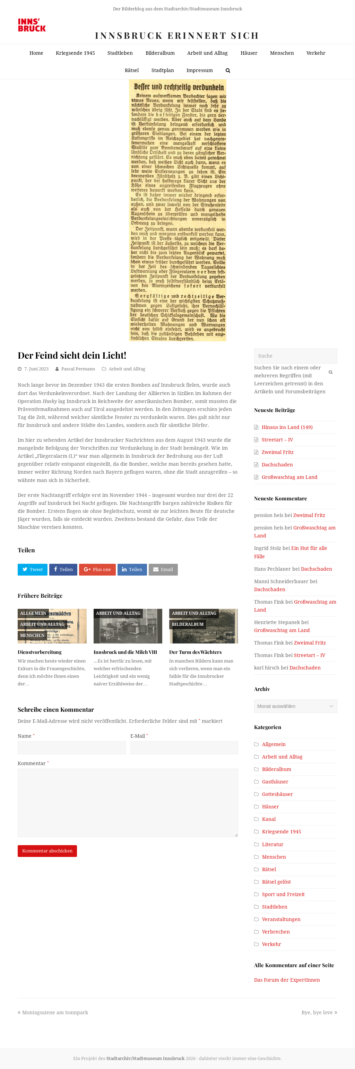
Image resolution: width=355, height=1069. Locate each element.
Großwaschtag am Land (290, 477)
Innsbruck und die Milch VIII (125, 652)
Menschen (32, 635)
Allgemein (33, 613)
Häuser (270, 806)
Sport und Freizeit (283, 894)
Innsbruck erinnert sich (177, 35)
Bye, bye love (319, 1012)
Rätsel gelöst (276, 882)
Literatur (273, 844)
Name (26, 736)
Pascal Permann (78, 368)
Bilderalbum (188, 624)
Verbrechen (276, 932)
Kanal (269, 819)
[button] (32, 570)
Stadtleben (274, 907)
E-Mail (139, 736)
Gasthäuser (275, 782)
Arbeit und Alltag (127, 368)
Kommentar (33, 763)
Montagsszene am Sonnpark (53, 1012)
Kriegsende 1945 (281, 831)
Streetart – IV (277, 440)
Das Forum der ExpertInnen (287, 980)
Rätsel (269, 869)
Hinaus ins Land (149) (287, 427)
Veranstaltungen (281, 919)
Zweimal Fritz (278, 452)
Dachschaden (277, 464)
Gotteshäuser (277, 794)
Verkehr (271, 944)
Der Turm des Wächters (195, 652)
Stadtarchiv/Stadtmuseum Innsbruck (145, 1058)
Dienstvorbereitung (40, 652)
